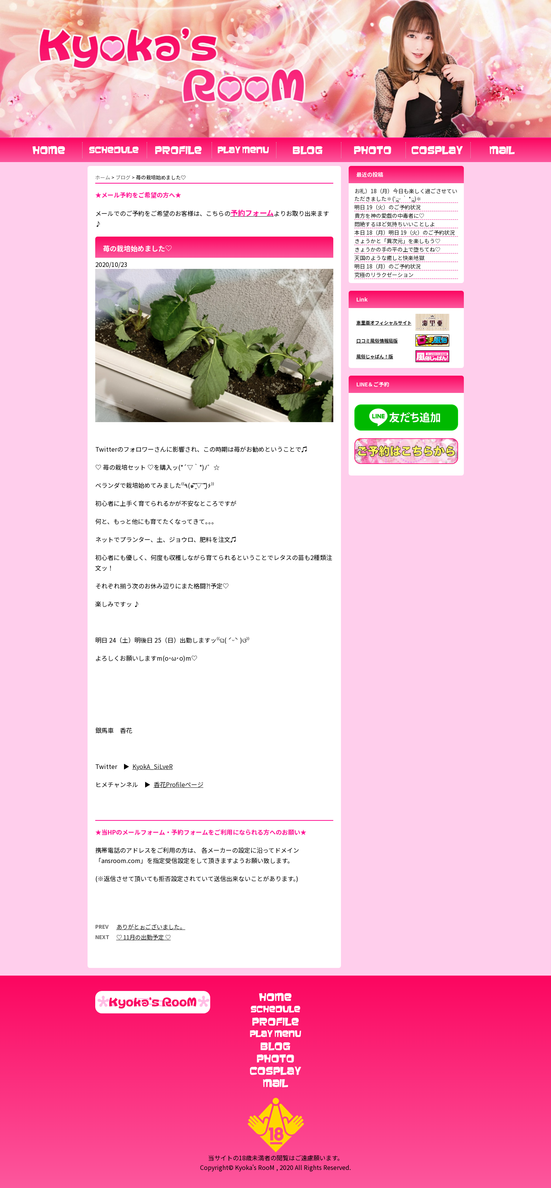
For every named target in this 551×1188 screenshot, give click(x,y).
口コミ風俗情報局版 (377, 340)
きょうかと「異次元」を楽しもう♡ (397, 241)
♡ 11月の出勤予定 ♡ (143, 937)
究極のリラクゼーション (384, 274)
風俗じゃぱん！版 (374, 356)
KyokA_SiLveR (152, 766)
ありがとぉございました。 (150, 927)
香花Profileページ (179, 784)
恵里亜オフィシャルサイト (384, 322)
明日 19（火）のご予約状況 (387, 207)
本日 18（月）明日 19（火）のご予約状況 (404, 232)
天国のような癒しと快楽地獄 (389, 258)
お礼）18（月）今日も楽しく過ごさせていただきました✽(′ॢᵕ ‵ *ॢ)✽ (405, 194)
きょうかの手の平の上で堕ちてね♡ (397, 249)
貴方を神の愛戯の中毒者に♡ (389, 215)
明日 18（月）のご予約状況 (387, 266)
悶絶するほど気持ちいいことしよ (394, 224)
